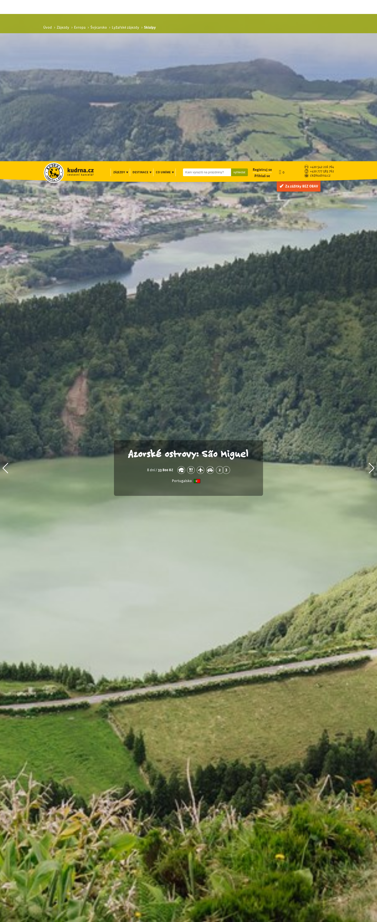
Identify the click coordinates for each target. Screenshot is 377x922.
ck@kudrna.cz (320, 14)
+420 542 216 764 (322, 5)
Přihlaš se (262, 15)
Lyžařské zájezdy (285, 799)
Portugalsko (182, 320)
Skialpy (280, 804)
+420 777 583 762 (322, 10)
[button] (5, 307)
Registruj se (262, 8)
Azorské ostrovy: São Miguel (188, 292)
